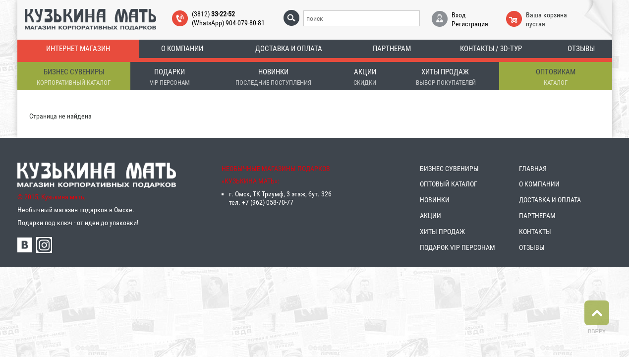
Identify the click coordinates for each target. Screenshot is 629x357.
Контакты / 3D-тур (491, 48)
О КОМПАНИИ (539, 184)
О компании (182, 48)
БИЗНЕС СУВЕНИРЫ (449, 169)
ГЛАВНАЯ (533, 169)
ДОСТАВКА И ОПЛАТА (550, 200)
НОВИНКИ (435, 200)
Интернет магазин (78, 48)
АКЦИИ (430, 216)
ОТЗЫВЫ (532, 247)
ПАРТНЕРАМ (537, 216)
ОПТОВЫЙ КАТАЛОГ (448, 184)
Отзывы (581, 48)
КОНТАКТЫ (535, 232)
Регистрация (470, 24)
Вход (459, 15)
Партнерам (392, 48)
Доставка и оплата (288, 48)
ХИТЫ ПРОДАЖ (442, 232)
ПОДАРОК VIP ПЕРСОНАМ (457, 247)
